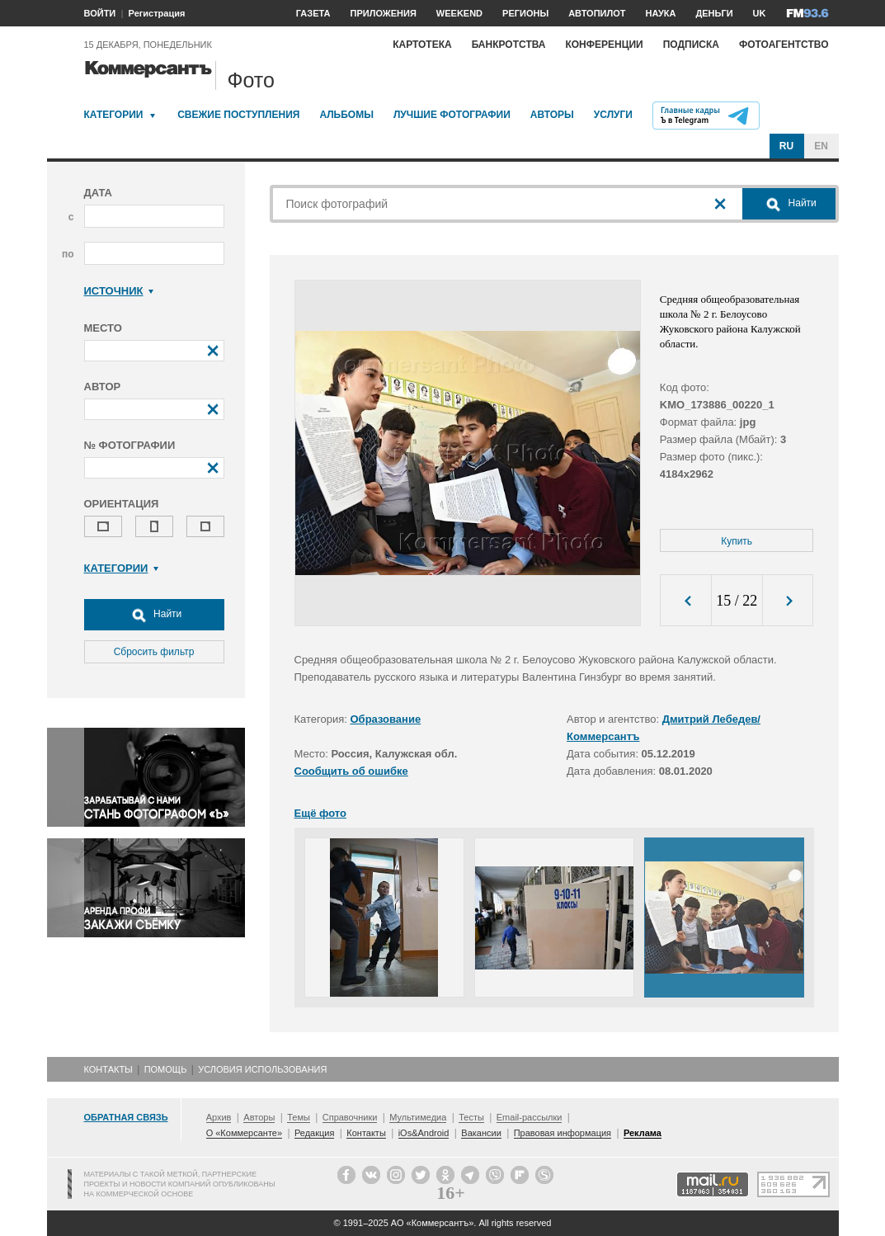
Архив (219, 1117)
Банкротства (509, 44)
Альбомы (346, 114)
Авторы (552, 114)
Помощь (165, 1069)
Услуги (613, 114)
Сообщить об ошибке (351, 771)
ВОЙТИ (100, 13)
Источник (119, 291)
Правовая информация (562, 1133)
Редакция (314, 1133)
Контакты (108, 1069)
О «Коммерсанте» (244, 1133)
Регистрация (157, 13)
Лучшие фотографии (452, 114)
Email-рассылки (530, 1117)
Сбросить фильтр (154, 652)
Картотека (422, 44)
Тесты (471, 1117)
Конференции (604, 44)
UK (759, 13)
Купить (736, 541)
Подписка (691, 44)
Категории (114, 114)
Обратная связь (126, 1117)
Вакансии (481, 1133)
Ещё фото (320, 813)
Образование (386, 719)
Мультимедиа (417, 1117)
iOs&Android (424, 1133)
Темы (298, 1117)
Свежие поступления (238, 114)
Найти (154, 614)
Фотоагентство (784, 44)
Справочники (350, 1117)
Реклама (642, 1133)
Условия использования (262, 1069)
